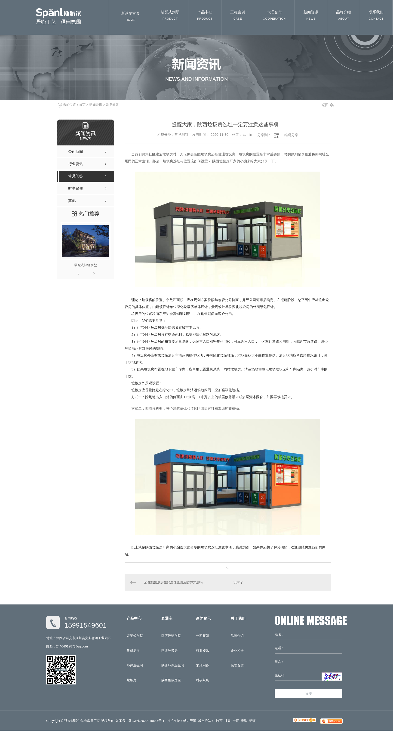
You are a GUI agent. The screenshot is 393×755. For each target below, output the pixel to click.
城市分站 (204, 721)
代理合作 (274, 16)
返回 (328, 105)
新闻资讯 (311, 16)
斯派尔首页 (130, 17)
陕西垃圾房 (169, 650)
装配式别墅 (170, 16)
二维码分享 (289, 135)
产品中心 (204, 16)
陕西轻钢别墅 (171, 636)
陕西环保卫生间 (172, 665)
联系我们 (376, 16)
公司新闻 (202, 636)
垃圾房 (131, 680)
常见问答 (112, 105)
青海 (244, 721)
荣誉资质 (237, 665)
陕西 (219, 721)
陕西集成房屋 (171, 680)
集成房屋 (133, 650)
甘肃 (227, 721)
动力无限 (189, 721)
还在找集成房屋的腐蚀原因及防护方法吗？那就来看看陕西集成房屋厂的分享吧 (176, 582)
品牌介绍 (343, 16)
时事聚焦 (202, 680)
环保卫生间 (135, 665)
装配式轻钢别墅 (85, 265)
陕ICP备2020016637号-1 (147, 721)
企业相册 (237, 650)
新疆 (252, 721)
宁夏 (236, 721)
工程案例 (237, 16)
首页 (82, 105)
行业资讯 (202, 650)
